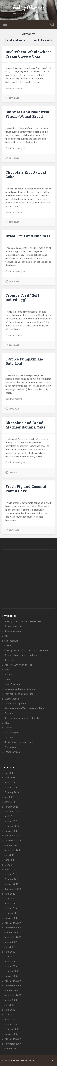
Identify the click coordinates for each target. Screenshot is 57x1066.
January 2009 (11, 976)
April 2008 (9, 1019)
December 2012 (12, 811)
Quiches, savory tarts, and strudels (21, 718)
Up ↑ (52, 1060)
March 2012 (10, 821)
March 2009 (10, 966)
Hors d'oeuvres (12, 684)
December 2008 (12, 980)
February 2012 (11, 826)
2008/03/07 (14, 472)
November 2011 (12, 840)
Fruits (7, 679)
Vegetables (10, 747)
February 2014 (11, 792)
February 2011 (11, 879)
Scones (8, 727)
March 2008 (10, 1024)
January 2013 (11, 806)
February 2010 (11, 913)
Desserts (9, 660)
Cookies (8, 645)
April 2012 (9, 816)
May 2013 (9, 797)
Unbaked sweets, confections (19, 742)
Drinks (7, 669)
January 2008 (11, 1034)
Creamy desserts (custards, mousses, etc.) (26, 650)
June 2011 (9, 860)
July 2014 (9, 773)
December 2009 (12, 922)
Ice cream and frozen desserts (19, 689)
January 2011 (11, 884)
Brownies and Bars (13, 626)
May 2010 (9, 898)
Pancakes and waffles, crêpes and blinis (24, 708)
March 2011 (10, 874)
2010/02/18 (14, 281)
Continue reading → (15, 88)
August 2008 (11, 1000)
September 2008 (12, 995)
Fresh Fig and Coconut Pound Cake (25, 488)
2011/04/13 (14, 98)
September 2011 (12, 850)
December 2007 (12, 1039)
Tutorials (8, 737)
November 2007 (12, 1043)
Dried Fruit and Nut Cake (27, 235)
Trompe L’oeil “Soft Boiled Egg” (22, 297)
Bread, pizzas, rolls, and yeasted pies (22, 621)
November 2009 (12, 927)
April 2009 (9, 961)
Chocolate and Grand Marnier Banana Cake (25, 425)
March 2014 (10, 787)
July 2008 (9, 1005)
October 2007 (11, 1048)
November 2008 (12, 985)
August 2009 (11, 942)
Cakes (7, 636)
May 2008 (9, 1014)
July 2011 (9, 855)
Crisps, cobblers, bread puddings (20, 655)
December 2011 (12, 835)
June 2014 (9, 777)
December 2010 (12, 889)
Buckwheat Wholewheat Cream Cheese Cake (28, 54)
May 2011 (9, 864)
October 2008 (11, 990)
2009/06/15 (14, 345)
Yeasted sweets (12, 752)
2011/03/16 (14, 158)
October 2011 (11, 845)
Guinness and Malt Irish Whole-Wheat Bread (27, 114)
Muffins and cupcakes (15, 703)
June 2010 (9, 893)
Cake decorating (12, 631)
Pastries (8, 713)
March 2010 (10, 908)
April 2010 (9, 903)
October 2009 (11, 932)
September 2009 (12, 937)
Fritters (8, 674)
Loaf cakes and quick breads (18, 694)
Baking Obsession (28, 7)
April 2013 (9, 802)
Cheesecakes (11, 640)
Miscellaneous (11, 698)
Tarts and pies (11, 732)
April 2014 (9, 782)
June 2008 (9, 1009)
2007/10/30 (14, 530)
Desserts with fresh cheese (18, 664)
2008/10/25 (14, 409)
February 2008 (11, 1029)
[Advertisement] (25, 582)
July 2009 (9, 947)
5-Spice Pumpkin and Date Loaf (25, 361)
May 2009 (9, 956)
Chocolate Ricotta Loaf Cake (25, 174)
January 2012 (11, 831)
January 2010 (11, 918)
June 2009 (9, 951)
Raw (6, 722)
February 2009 (11, 971)
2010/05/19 (14, 222)
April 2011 (9, 869)
